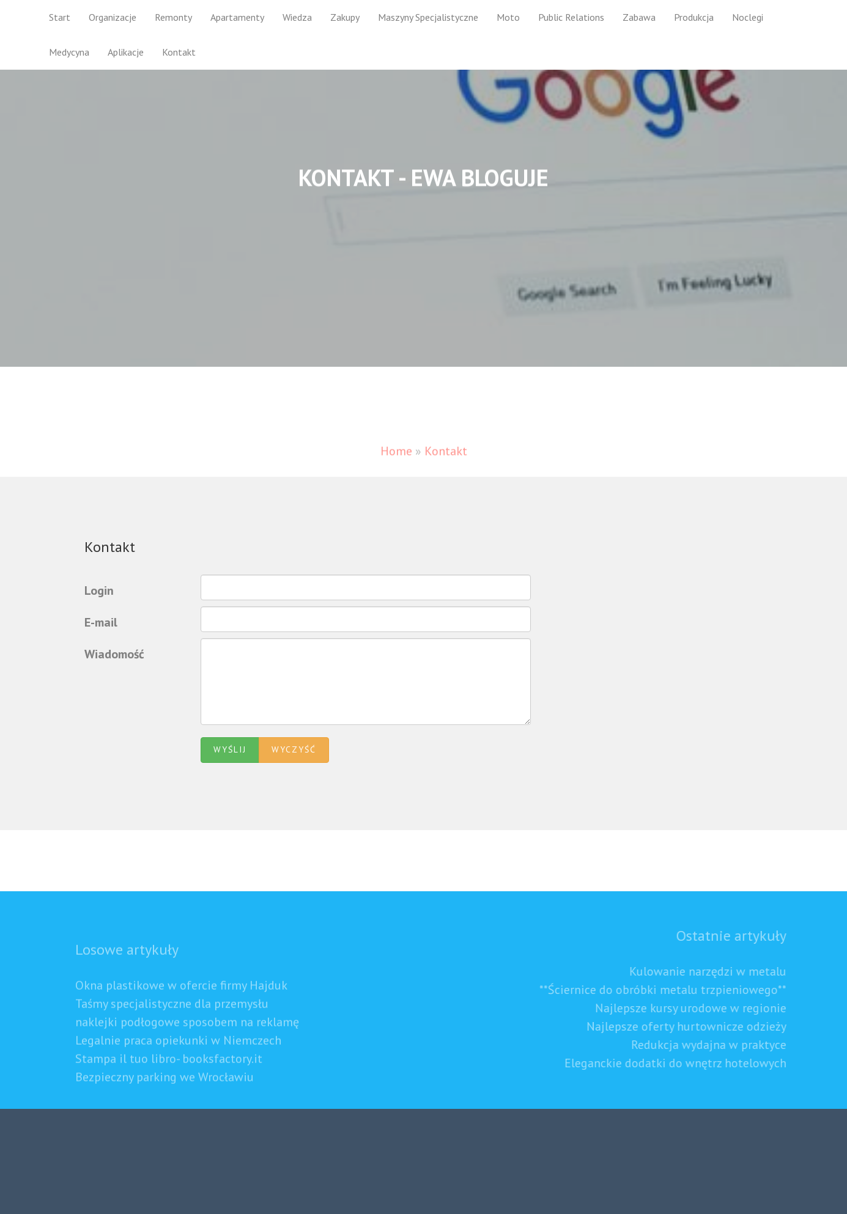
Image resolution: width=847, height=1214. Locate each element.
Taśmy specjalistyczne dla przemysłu (171, 1018)
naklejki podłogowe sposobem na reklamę (187, 1036)
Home (396, 465)
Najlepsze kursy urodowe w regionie (704, 1008)
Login (99, 590)
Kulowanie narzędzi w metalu (721, 971)
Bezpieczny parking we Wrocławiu (164, 1091)
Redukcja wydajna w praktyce (722, 1045)
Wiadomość (114, 654)
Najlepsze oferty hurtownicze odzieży (700, 1026)
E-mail (100, 622)
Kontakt (179, 52)
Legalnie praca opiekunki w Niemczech (178, 1054)
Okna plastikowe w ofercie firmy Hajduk (181, 999)
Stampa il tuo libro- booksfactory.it (168, 1073)
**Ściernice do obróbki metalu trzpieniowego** (676, 990)
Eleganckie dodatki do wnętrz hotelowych (689, 1063)
